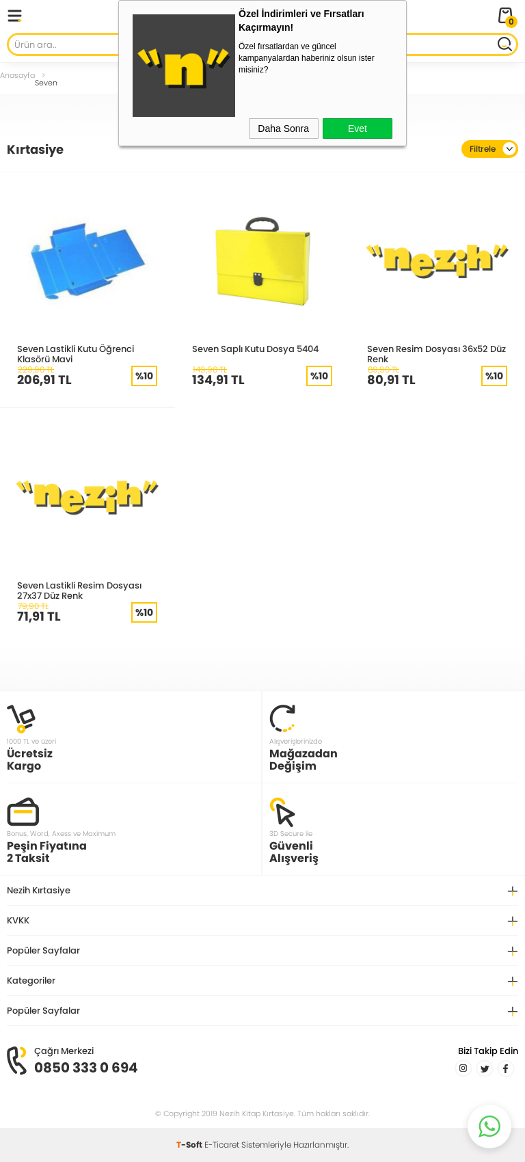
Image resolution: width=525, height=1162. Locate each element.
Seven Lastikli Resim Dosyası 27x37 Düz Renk (79, 590)
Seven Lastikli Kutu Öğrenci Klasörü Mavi (75, 353)
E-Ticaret (221, 1144)
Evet (357, 128)
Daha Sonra (283, 128)
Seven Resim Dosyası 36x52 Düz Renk (436, 353)
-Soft (190, 1144)
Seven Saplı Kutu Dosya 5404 (255, 348)
